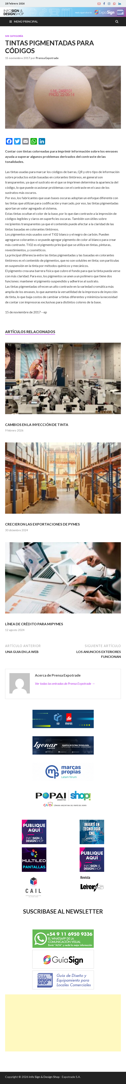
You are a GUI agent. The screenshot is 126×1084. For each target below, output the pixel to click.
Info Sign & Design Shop (44, 1077)
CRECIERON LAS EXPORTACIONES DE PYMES (42, 524)
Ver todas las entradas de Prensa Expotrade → (65, 683)
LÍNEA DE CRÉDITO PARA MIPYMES (34, 624)
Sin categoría (14, 36)
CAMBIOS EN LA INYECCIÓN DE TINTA (36, 424)
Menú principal (26, 21)
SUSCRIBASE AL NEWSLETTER (63, 911)
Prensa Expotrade (47, 58)
